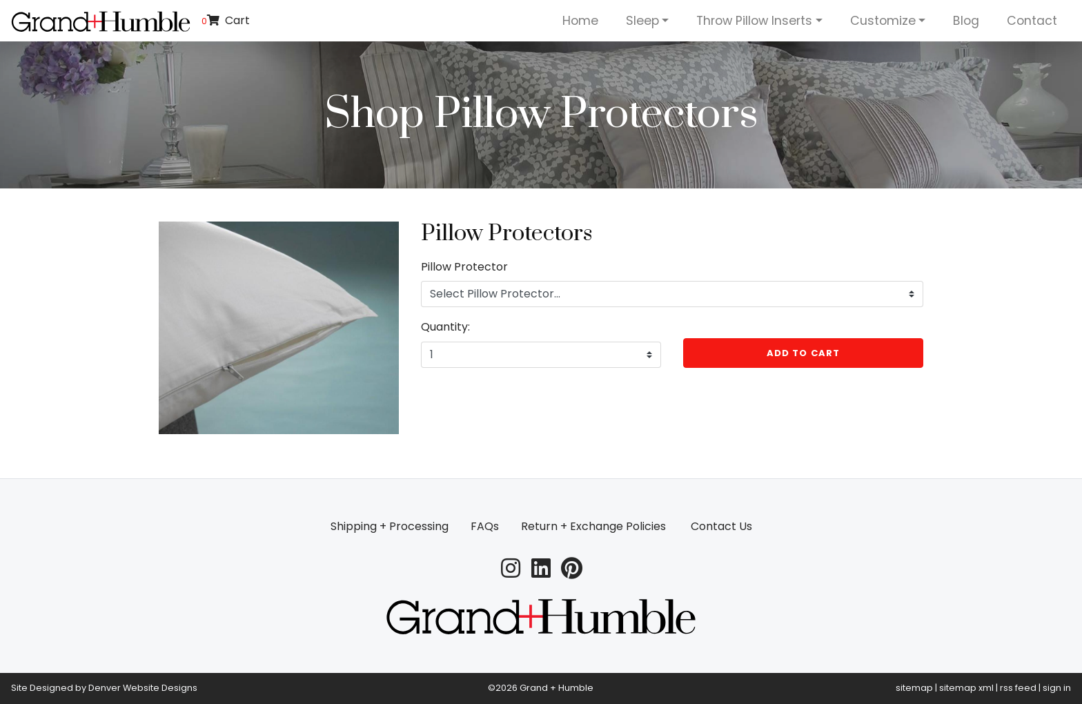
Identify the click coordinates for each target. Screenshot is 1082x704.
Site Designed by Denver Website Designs (104, 688)
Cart (225, 20)
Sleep (642, 20)
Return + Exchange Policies (593, 526)
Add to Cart (803, 353)
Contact (1032, 20)
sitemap (914, 688)
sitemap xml (966, 688)
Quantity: (445, 327)
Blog (966, 20)
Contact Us (721, 526)
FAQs (485, 526)
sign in (1057, 688)
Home (580, 20)
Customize (883, 20)
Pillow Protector (464, 267)
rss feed (1018, 688)
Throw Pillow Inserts (754, 20)
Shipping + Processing (390, 526)
